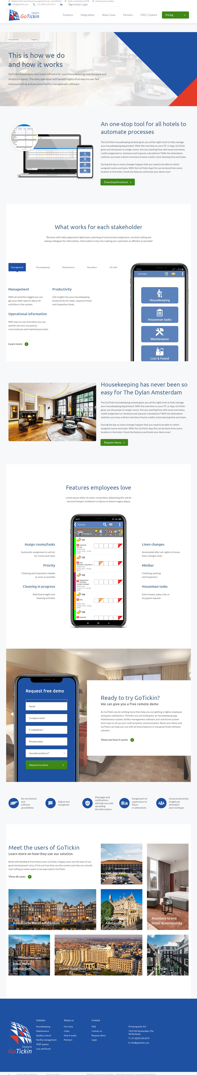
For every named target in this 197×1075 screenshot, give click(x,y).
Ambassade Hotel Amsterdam (36, 923)
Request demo (112, 442)
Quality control (43, 1035)
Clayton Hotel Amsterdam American (116, 923)
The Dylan (159, 968)
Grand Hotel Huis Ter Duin (79, 968)
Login (94, 1040)
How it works (70, 1035)
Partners (128, 15)
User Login (82, 4)
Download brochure (116, 182)
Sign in (72, 4)
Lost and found (43, 1049)
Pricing (169, 15)
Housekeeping (43, 1026)
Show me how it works (114, 739)
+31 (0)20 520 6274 (46, 4)
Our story (68, 1026)
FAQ (94, 1026)
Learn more (15, 344)
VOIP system (42, 1044)
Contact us (97, 1031)
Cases (66, 1031)
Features (68, 15)
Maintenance (42, 1031)
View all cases (17, 876)
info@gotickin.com (20, 4)
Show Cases (108, 15)
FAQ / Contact (149, 15)
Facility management (46, 1040)
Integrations (87, 15)
